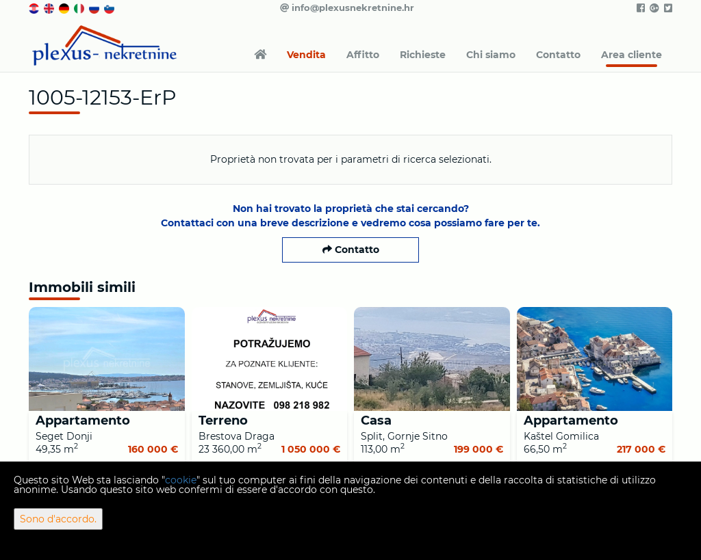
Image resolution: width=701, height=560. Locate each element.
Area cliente (631, 55)
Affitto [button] (362, 55)
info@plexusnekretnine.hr (347, 7)
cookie (180, 480)
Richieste (423, 55)
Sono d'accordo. (58, 519)
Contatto (558, 55)
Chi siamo (490, 55)
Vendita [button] (306, 55)
